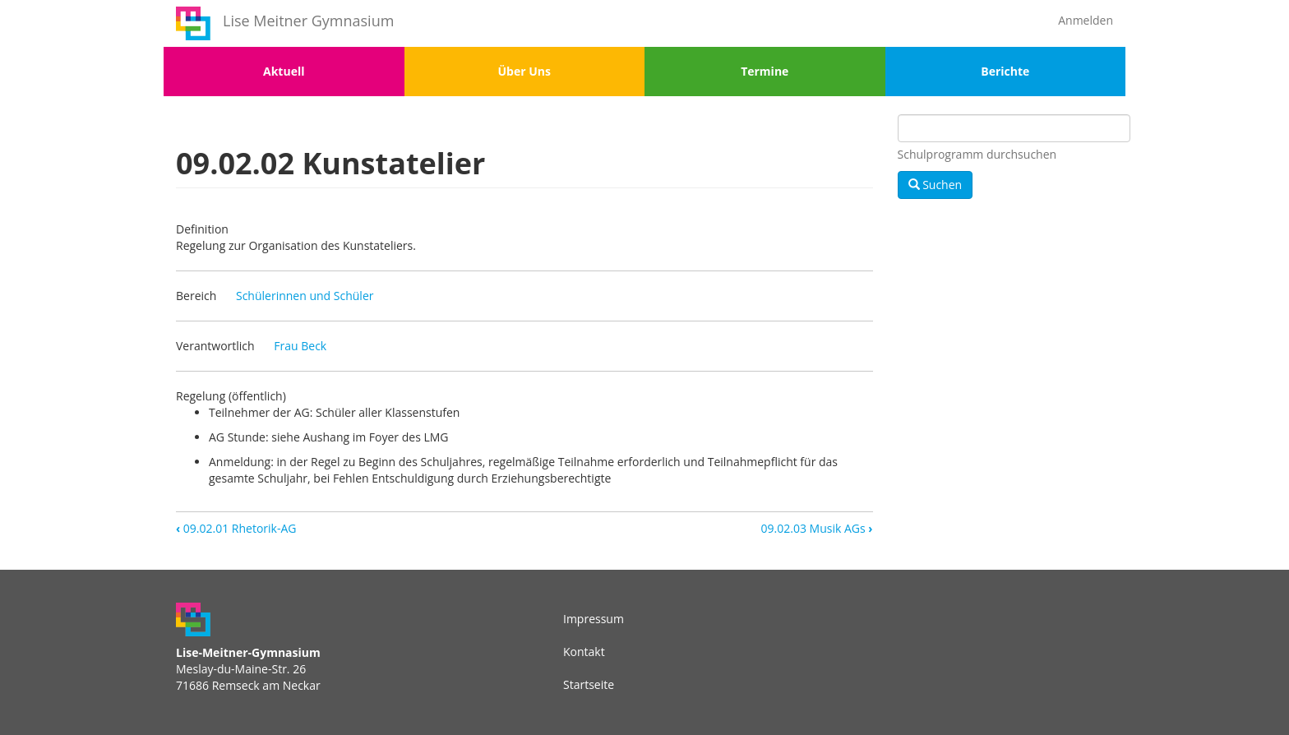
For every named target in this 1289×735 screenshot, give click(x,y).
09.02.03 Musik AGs (817, 528)
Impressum (593, 618)
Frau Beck (300, 346)
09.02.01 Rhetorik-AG (236, 528)
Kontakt (584, 651)
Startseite (588, 684)
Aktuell (283, 71)
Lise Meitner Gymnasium (308, 20)
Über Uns (524, 71)
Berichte (1005, 71)
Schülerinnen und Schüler (305, 295)
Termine (764, 71)
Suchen (935, 184)
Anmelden (1085, 20)
